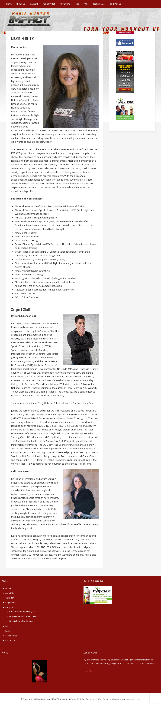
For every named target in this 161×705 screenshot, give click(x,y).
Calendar (33, 4)
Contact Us (115, 4)
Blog (76, 4)
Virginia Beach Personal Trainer (23, 616)
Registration (49, 4)
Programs (65, 4)
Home (9, 4)
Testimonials (99, 4)
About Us (20, 4)
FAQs (86, 4)
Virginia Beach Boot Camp (21, 621)
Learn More (89, 671)
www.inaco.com (133, 699)
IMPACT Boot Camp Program (22, 611)
